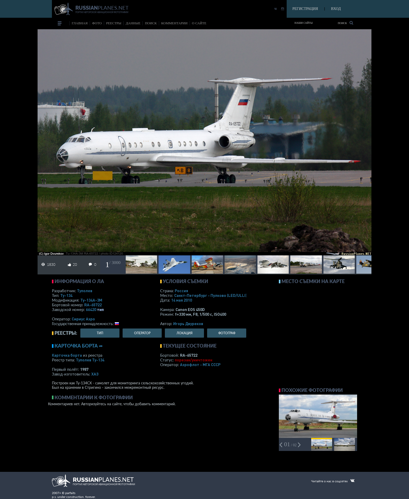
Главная (80, 23)
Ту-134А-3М (91, 300)
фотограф (226, 333)
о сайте (199, 23)
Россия (181, 290)
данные (133, 23)
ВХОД (336, 9)
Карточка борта (67, 355)
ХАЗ (95, 374)
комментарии (174, 23)
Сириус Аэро (83, 318)
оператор (142, 333)
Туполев (84, 290)
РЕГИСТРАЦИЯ (305, 9)
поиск (151, 23)
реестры (113, 23)
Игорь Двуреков (188, 323)
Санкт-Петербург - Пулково (210, 295)
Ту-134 (66, 295)
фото (97, 23)
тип (100, 309)
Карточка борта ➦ (79, 346)
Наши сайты (303, 22)
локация (185, 333)
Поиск (345, 23)
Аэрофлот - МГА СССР (200, 364)
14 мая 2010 (181, 300)
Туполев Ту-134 (90, 359)
